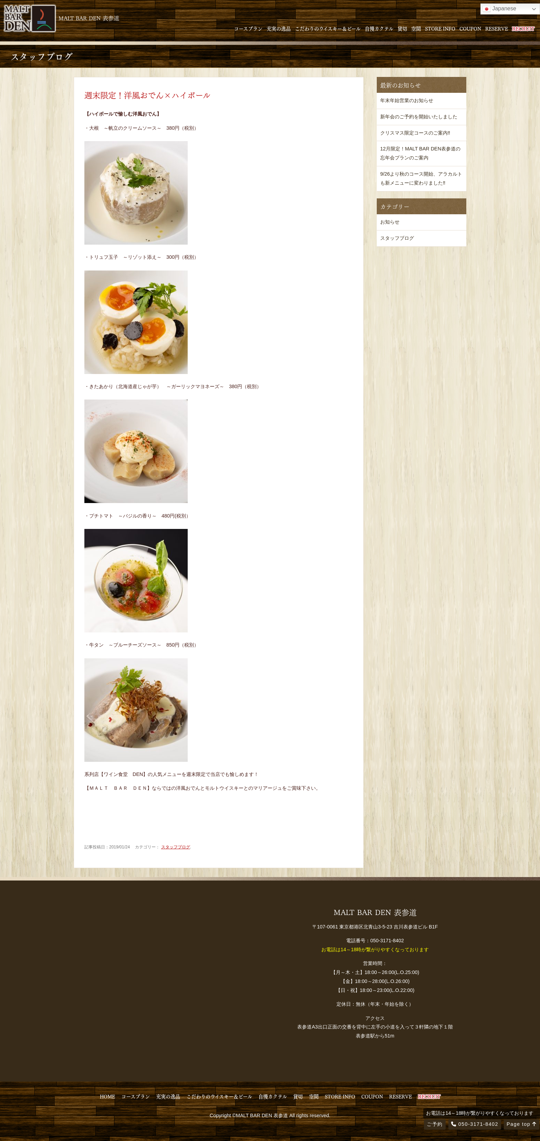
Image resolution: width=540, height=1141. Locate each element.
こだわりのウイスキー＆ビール (328, 28)
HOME (107, 1096)
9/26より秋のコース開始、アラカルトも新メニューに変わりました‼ (421, 178)
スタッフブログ (175, 847)
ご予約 (435, 1124)
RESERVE (496, 28)
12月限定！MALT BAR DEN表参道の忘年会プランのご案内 (420, 153)
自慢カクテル (379, 28)
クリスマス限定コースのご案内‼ (415, 133)
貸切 (402, 28)
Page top (522, 1124)
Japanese (499, 9)
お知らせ (389, 222)
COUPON (470, 28)
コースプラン (248, 28)
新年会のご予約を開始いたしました (418, 116)
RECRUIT (523, 28)
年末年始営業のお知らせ (406, 100)
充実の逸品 (279, 28)
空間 (416, 28)
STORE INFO (440, 28)
